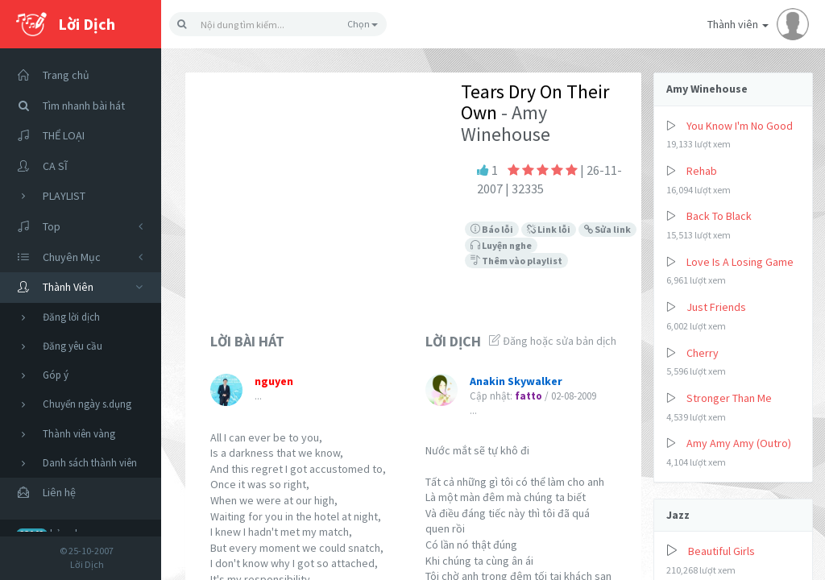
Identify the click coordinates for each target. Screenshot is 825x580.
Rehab (701, 171)
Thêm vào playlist (516, 261)
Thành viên (758, 24)
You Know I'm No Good (739, 125)
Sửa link (607, 229)
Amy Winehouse (707, 88)
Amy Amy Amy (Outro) (738, 443)
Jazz (678, 515)
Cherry (702, 353)
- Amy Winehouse (505, 123)
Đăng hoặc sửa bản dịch (552, 341)
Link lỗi (548, 229)
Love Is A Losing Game (740, 262)
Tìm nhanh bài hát (66, 106)
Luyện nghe (501, 245)
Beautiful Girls (721, 551)
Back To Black (719, 216)
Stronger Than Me (729, 398)
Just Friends (716, 307)
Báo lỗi (492, 229)
